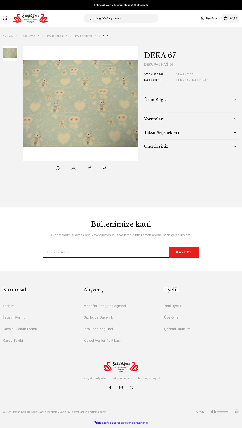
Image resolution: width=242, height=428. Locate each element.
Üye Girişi (171, 320)
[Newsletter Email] (121, 253)
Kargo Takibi (13, 343)
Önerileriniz (156, 146)
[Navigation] (5, 18)
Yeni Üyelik (172, 308)
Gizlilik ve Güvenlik (98, 320)
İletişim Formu (14, 320)
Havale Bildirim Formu (20, 331)
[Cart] (226, 18)
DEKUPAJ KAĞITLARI (193, 80)
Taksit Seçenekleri (161, 132)
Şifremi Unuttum (177, 331)
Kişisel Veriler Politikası (102, 343)
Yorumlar (153, 119)
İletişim (8, 308)
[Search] (121, 18)
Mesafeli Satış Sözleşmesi (105, 308)
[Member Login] (201, 18)
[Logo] (30, 18)
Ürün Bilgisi (156, 99)
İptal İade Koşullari (98, 331)
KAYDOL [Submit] (178, 253)
